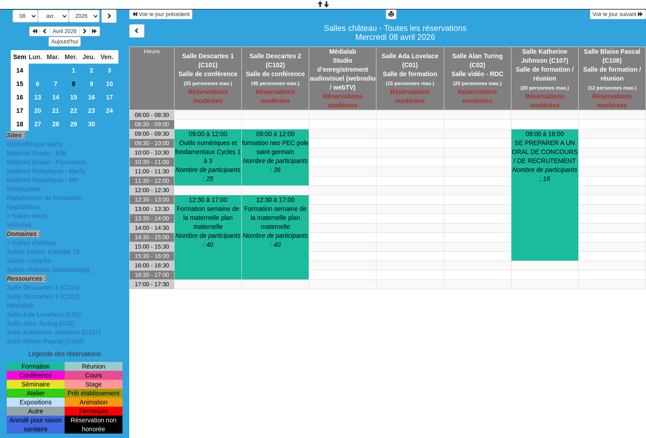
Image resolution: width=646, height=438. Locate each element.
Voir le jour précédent (161, 14)
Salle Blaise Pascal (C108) (45, 341)
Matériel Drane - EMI (37, 153)
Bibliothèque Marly (35, 144)
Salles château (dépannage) (48, 269)
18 (19, 124)
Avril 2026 (64, 31)
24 (109, 110)
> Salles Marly (27, 215)
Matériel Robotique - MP (42, 180)
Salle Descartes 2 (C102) (43, 296)
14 (19, 70)
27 (37, 124)
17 (109, 97)
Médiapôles (24, 189)
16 (19, 97)
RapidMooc (23, 206)
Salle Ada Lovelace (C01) (44, 314)
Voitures (19, 224)
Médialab (20, 305)
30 (91, 124)
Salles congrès (29, 260)
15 (19, 83)
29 (73, 124)
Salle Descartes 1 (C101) (43, 287)
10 (109, 83)
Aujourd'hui (64, 42)
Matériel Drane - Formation (46, 162)
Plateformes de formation (45, 198)
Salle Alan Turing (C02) (41, 323)
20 (37, 110)
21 (55, 110)
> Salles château (31, 242)
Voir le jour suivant (618, 14)
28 (55, 124)
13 (37, 97)
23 (91, 110)
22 (73, 110)
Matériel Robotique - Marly (46, 171)
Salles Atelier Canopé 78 (43, 251)
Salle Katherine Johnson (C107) (54, 332)
